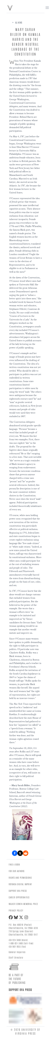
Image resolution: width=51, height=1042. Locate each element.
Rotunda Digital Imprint (20, 884)
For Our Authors (16, 871)
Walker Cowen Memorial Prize (23, 903)
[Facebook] (11, 917)
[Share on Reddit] (25, 853)
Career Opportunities (19, 897)
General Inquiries (17, 952)
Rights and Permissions (20, 877)
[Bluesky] (16, 917)
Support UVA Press (18, 890)
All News (18, 22)
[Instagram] (26, 917)
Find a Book (14, 864)
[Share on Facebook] (14, 853)
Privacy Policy (16, 910)
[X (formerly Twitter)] (21, 917)
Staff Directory (16, 957)
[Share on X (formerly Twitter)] (20, 853)
